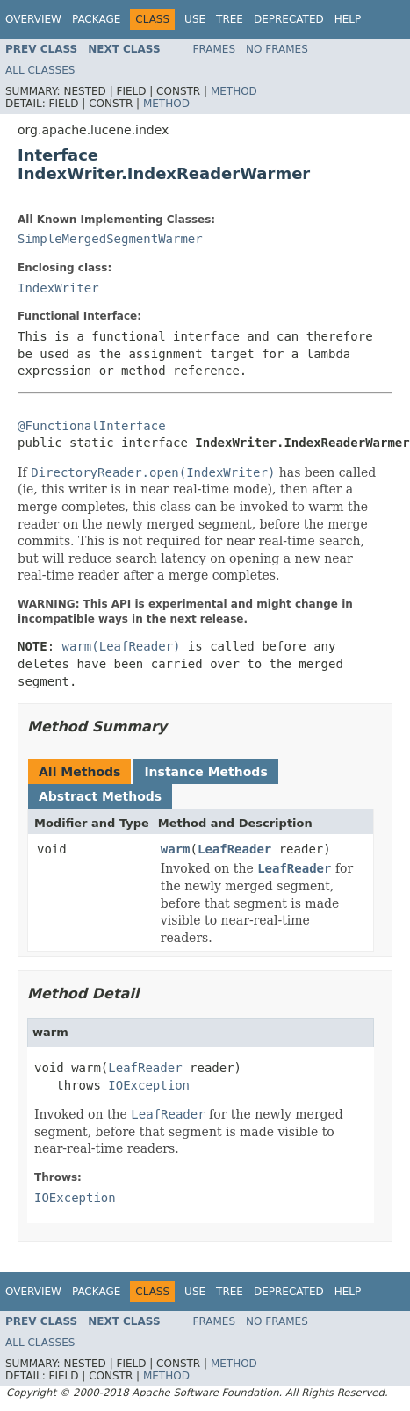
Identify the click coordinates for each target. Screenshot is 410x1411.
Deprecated (289, 19)
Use (194, 19)
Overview (33, 19)
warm (176, 849)
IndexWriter (58, 288)
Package (96, 19)
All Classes (40, 70)
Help (348, 19)
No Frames (277, 49)
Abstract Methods (100, 796)
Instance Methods (205, 772)
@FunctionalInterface (92, 426)
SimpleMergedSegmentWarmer (110, 239)
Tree (229, 19)
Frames (214, 49)
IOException (149, 1085)
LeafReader (234, 849)
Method (234, 91)
